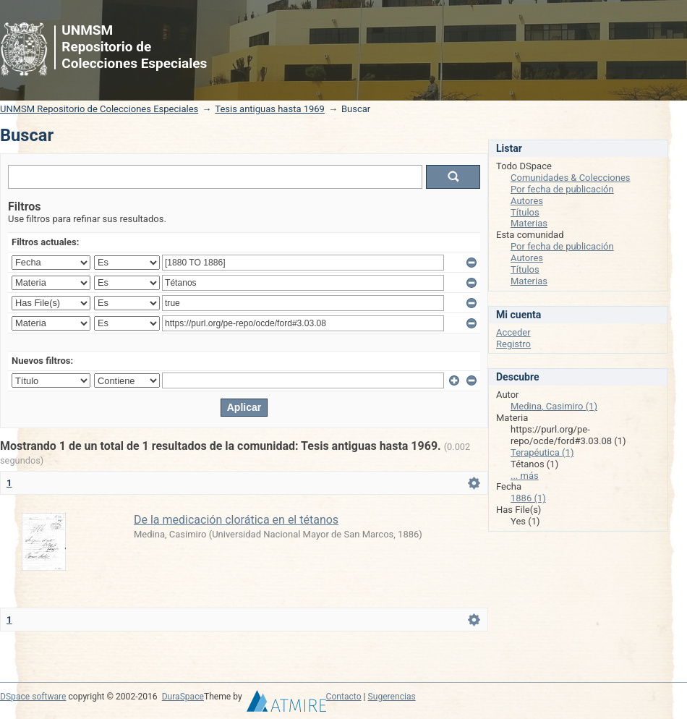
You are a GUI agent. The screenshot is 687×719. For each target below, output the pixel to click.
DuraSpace (183, 697)
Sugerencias (392, 697)
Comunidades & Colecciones (571, 177)
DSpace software (33, 697)
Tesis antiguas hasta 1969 (270, 108)
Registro (513, 344)
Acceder (513, 332)
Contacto (344, 697)
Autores (527, 200)
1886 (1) (528, 498)
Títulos (525, 212)
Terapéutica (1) (542, 452)
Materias (529, 223)
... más (525, 475)
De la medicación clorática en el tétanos (236, 520)
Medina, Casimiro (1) (554, 406)
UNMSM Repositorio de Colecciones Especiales (99, 108)
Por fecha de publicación (562, 189)
